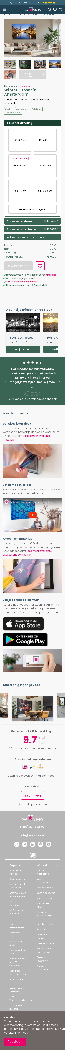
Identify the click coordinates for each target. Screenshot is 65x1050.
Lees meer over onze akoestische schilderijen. (27, 552)
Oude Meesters (17, 879)
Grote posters (16, 979)
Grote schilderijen (46, 943)
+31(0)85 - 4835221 (32, 827)
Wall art (41, 929)
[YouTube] (48, 846)
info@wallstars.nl (33, 835)
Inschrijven (32, 795)
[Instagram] (16, 846)
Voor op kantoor (45, 887)
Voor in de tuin (44, 898)
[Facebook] (24, 846)
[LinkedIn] (32, 846)
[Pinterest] (40, 846)
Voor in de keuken (46, 892)
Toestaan (14, 1041)
